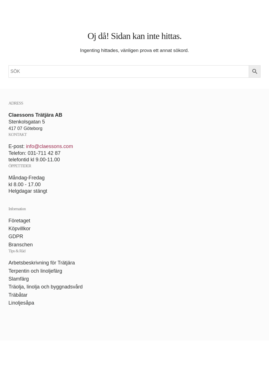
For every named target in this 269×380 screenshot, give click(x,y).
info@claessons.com (49, 146)
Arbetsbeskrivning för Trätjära (41, 263)
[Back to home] (134, 10)
